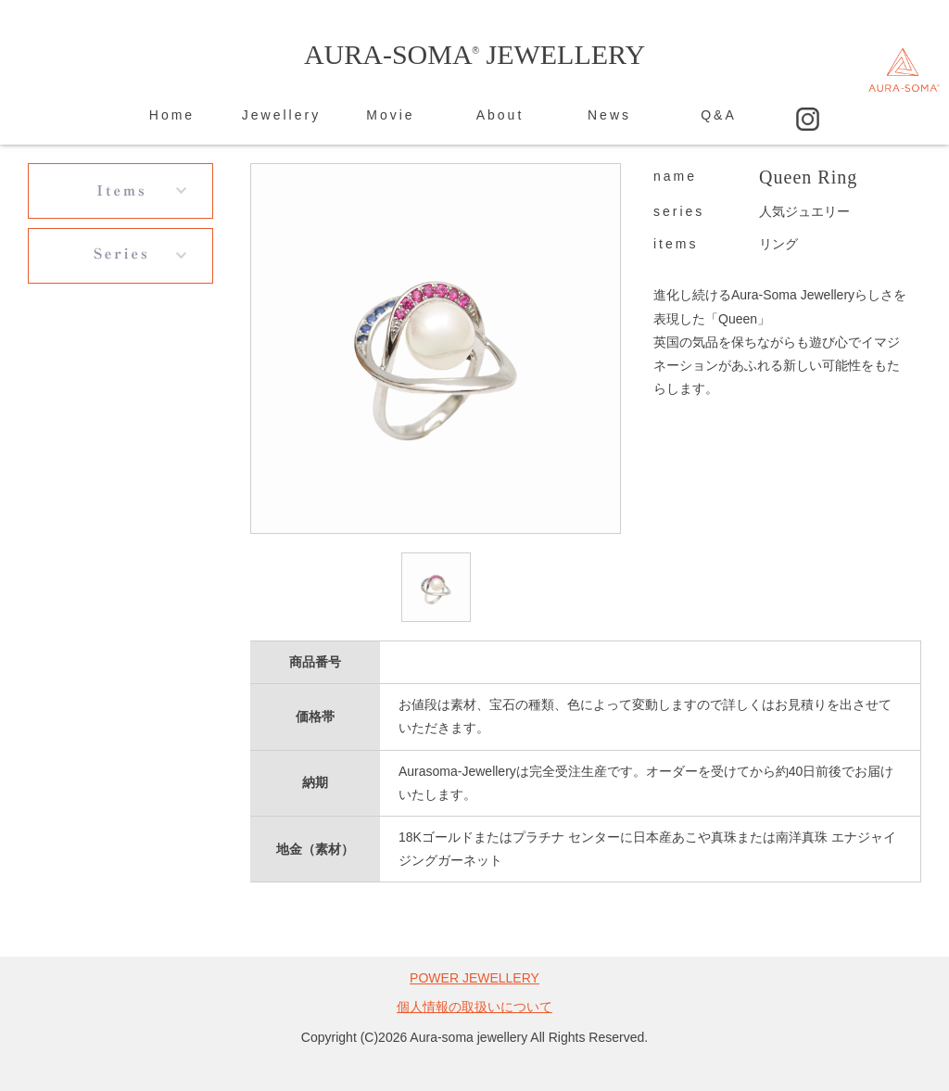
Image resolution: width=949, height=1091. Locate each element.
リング (778, 243)
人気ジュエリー (804, 211)
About (500, 115)
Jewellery (281, 115)
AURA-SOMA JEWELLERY (474, 54)
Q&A (719, 115)
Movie (390, 115)
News (609, 115)
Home (172, 115)
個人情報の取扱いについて (474, 1006)
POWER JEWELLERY (474, 977)
